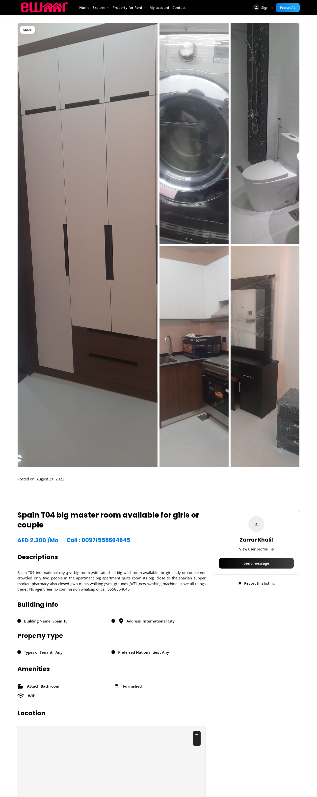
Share (27, 30)
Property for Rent (127, 7)
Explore (98, 7)
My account (159, 7)
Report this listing (256, 583)
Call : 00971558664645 (98, 540)
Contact (179, 7)
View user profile (256, 549)
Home (84, 7)
